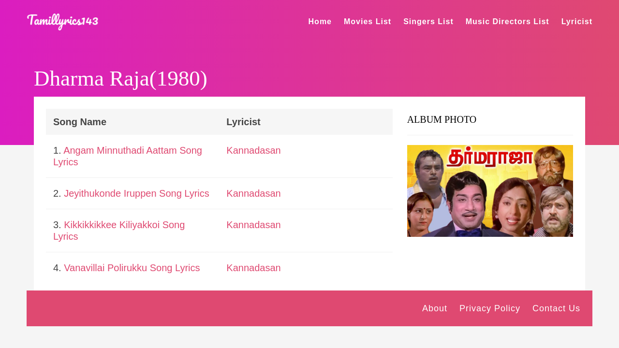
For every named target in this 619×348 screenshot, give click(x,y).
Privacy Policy (489, 308)
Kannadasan (253, 150)
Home (320, 21)
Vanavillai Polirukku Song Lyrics (132, 267)
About (434, 308)
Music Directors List (507, 21)
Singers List (428, 21)
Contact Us (556, 308)
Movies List (367, 21)
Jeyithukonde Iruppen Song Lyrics (136, 193)
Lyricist (576, 21)
